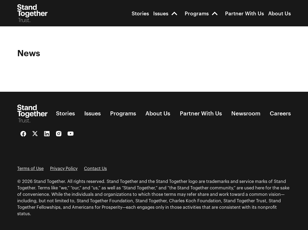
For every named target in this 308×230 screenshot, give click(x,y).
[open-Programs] (215, 13)
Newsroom (245, 113)
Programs (197, 13)
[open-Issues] (174, 13)
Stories (140, 13)
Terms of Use (30, 169)
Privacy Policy (64, 169)
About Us (279, 13)
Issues (160, 13)
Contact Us (95, 169)
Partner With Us (244, 13)
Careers (280, 113)
